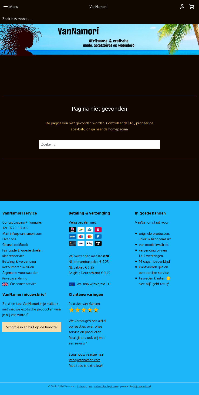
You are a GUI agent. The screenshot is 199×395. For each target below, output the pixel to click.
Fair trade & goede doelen (22, 250)
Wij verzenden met (89, 256)
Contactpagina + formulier (22, 222)
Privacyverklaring (14, 278)
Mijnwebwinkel (142, 386)
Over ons (9, 239)
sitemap (83, 386)
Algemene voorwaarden (20, 272)
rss (90, 386)
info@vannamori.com (26, 233)
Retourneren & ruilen (18, 267)
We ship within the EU (93, 284)
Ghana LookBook (15, 244)
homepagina (118, 129)
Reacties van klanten (84, 303)
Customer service (22, 283)
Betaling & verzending (19, 261)
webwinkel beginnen (106, 386)
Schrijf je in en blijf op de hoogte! (31, 327)
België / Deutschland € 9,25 (89, 273)
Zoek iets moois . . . (17, 18)
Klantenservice (13, 256)
